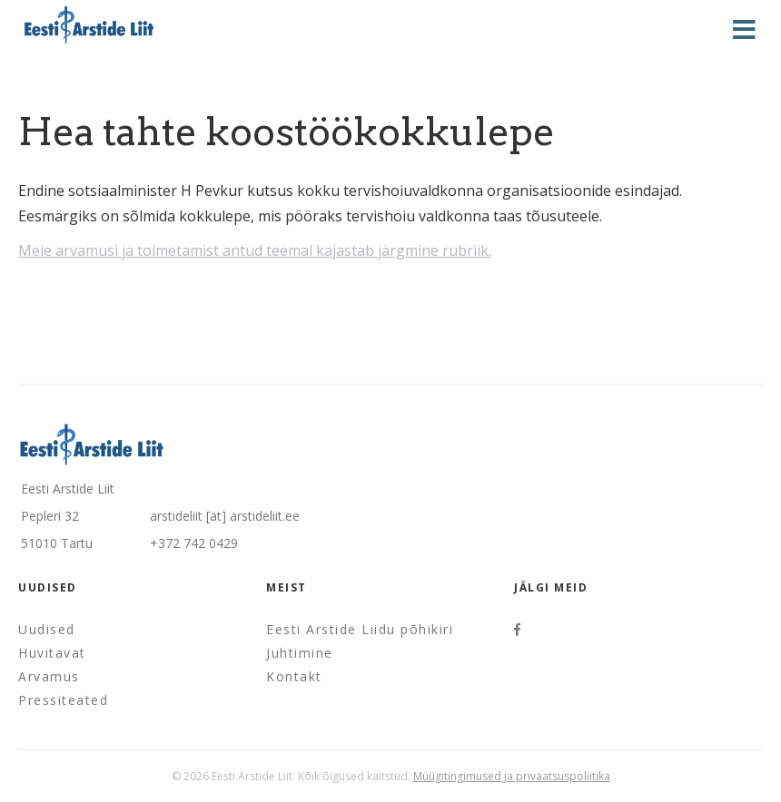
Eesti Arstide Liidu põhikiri (359, 629)
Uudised (46, 629)
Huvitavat (52, 652)
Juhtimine (299, 652)
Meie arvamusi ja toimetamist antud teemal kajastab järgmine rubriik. (254, 250)
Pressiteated (63, 700)
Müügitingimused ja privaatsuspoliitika (511, 776)
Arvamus (49, 676)
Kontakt (294, 676)
